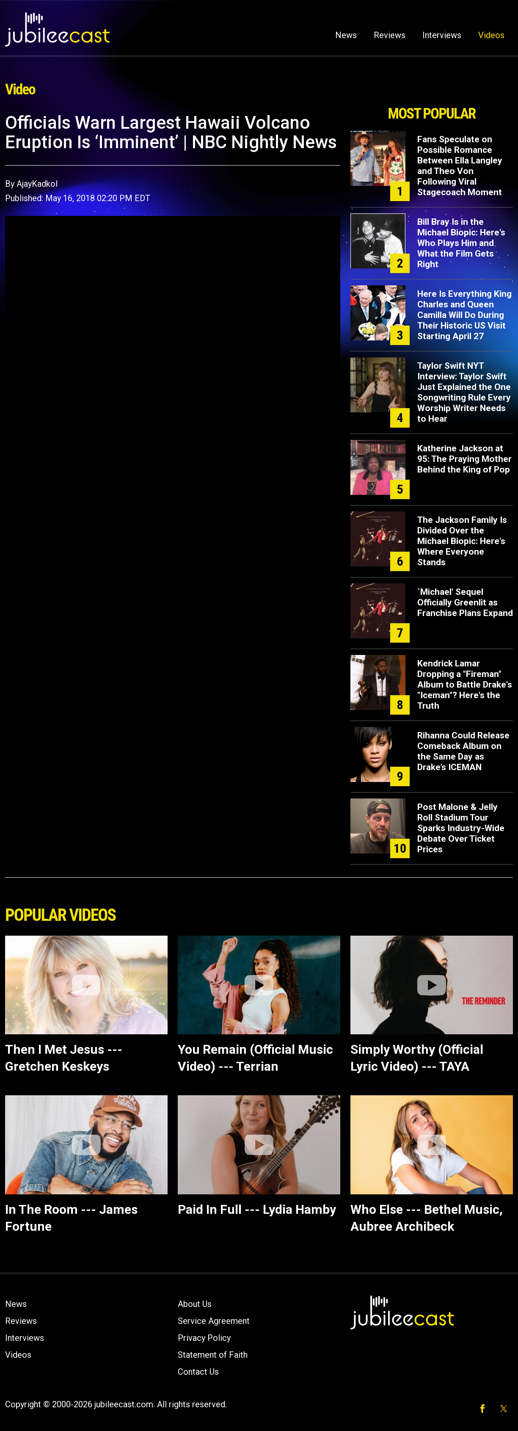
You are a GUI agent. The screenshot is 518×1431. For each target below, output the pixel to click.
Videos (491, 35)
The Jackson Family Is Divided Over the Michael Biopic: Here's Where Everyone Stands (462, 541)
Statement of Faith (213, 1355)
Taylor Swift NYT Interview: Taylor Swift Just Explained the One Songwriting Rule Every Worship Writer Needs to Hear (464, 392)
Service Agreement (214, 1321)
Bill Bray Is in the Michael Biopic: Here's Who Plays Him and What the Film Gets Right (461, 243)
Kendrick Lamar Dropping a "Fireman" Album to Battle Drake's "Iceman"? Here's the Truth (464, 684)
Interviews (441, 35)
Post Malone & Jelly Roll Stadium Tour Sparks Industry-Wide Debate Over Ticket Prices (460, 828)
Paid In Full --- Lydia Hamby (257, 1209)
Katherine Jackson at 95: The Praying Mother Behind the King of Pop (464, 459)
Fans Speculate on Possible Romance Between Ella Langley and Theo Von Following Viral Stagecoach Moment (459, 165)
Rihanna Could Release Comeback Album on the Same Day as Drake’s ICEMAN (463, 751)
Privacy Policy (204, 1338)
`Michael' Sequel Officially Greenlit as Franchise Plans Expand (465, 602)
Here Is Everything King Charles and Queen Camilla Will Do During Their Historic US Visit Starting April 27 (464, 315)
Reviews (389, 35)
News (346, 35)
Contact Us (198, 1372)
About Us (195, 1304)
